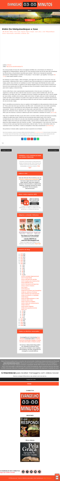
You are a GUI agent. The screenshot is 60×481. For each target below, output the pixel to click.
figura (28, 31)
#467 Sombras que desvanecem (30, 293)
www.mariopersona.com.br (39, 132)
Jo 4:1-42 (53, 112)
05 (22, 311)
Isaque (32, 31)
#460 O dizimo (25, 304)
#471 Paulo (24, 287)
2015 (21, 260)
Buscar (30, 20)
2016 (21, 259)
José (43, 31)
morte (4, 33)
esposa (23, 31)
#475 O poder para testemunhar (30, 281)
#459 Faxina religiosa (27, 306)
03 (22, 314)
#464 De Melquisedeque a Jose (30, 298)
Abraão (7, 31)
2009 (21, 324)
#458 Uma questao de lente (29, 308)
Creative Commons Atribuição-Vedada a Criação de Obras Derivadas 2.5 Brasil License (30, 340)
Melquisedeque (50, 31)
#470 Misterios (25, 289)
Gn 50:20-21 (49, 125)
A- (57, 478)
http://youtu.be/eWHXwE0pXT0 (15, 66)
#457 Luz (24, 309)
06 (22, 274)
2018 (21, 255)
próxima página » (53, 150)
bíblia (11, 31)
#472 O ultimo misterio (27, 285)
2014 (21, 262)
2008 (21, 325)
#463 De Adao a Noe (27, 300)
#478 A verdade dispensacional (30, 276)
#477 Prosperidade (26, 278)
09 (22, 270)
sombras (23, 33)
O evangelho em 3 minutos (27, 337)
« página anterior (6, 150)
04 (22, 312)
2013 (21, 263)
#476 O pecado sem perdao (29, 279)
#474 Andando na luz (27, 282)
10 (22, 268)
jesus (40, 31)
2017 (21, 257)
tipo (28, 33)
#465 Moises (24, 297)
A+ (57, 476)
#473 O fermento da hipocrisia (30, 284)
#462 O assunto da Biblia (28, 301)
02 (22, 316)
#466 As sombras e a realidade (30, 295)
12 (22, 265)
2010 (21, 322)
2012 (21, 319)
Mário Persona (47, 478)
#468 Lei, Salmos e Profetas (29, 292)
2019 (21, 254)
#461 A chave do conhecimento (30, 303)
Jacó (36, 31)
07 (22, 273)
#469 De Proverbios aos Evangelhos (31, 290)
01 (22, 317)
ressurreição (10, 33)
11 (22, 266)
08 (22, 271)
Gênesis (9, 65)
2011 (21, 320)
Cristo (15, 31)
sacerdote (17, 33)
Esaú (19, 31)
